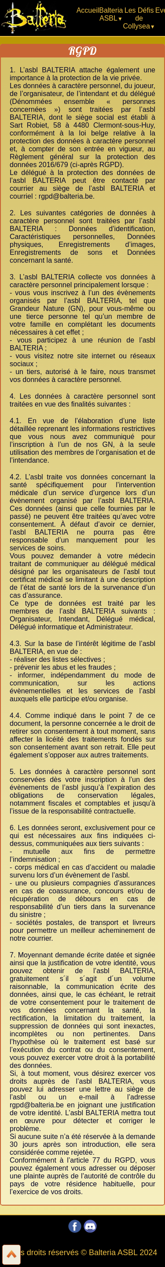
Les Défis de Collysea (138, 18)
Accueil (88, 10)
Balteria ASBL (111, 14)
